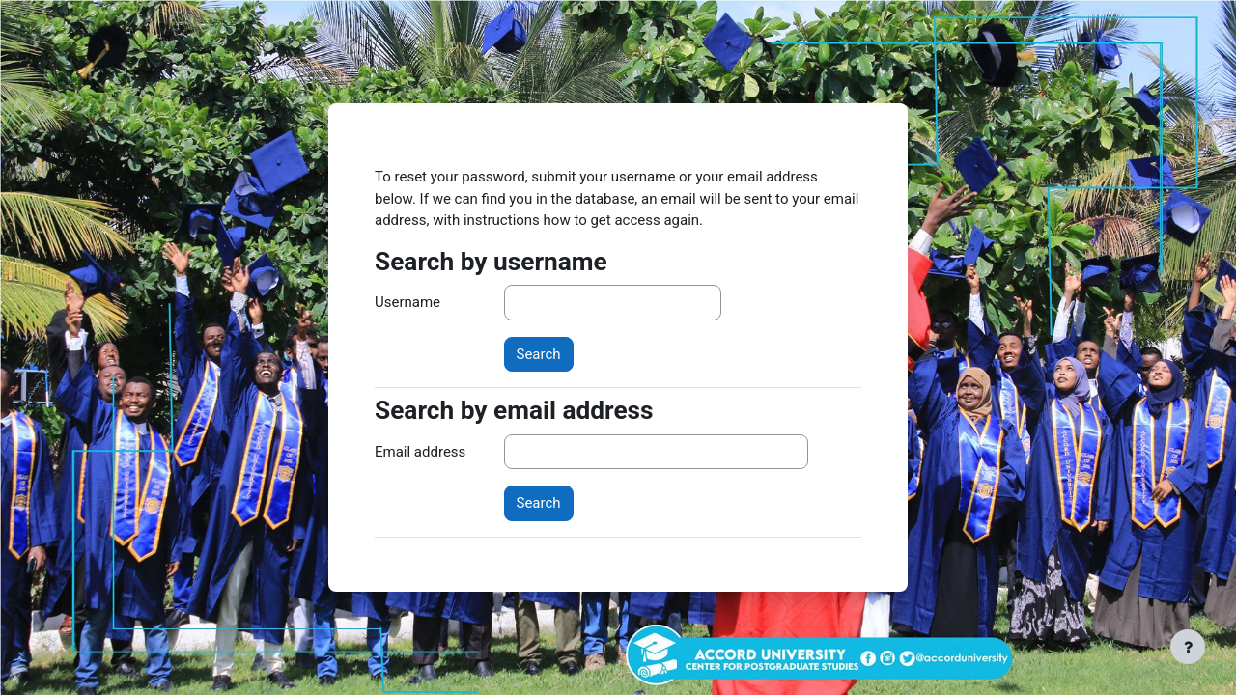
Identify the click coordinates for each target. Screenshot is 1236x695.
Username (407, 302)
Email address (420, 451)
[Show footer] (1187, 646)
